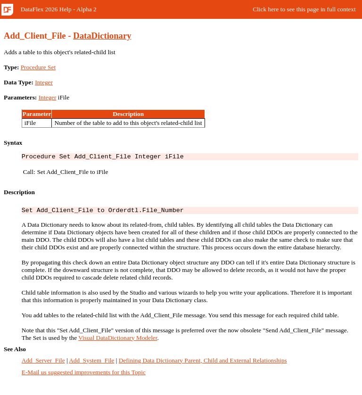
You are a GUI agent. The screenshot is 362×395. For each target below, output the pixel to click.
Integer (44, 82)
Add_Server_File (43, 363)
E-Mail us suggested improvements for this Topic (84, 375)
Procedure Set (38, 67)
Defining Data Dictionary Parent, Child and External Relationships (203, 363)
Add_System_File (91, 363)
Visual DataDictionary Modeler (117, 340)
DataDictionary (102, 36)
